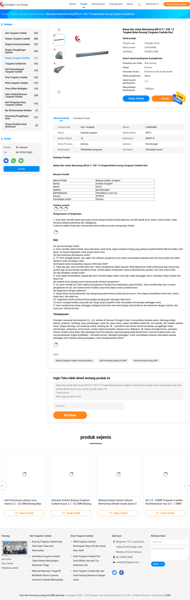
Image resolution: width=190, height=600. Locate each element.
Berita (4, 555)
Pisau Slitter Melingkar (21, 88)
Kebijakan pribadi (10, 568)
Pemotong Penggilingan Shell (21, 117)
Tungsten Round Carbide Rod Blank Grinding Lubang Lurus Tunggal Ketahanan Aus (118, 504)
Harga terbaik (136, 98)
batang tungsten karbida (21, 58)
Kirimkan (70, 415)
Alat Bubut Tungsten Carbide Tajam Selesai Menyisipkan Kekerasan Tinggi (46, 560)
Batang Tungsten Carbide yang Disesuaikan (74, 361)
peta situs (6, 559)
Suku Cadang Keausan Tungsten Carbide (21, 95)
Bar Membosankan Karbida (21, 110)
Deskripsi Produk (81, 118)
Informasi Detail (61, 118)
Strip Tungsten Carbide (21, 77)
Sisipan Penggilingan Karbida (21, 51)
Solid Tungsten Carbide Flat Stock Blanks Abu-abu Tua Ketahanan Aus (86, 560)
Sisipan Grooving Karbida (21, 44)
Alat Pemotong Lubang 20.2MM (113, 361)
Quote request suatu (177, 4)
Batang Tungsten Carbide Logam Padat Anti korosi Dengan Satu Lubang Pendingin (163, 504)
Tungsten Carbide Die (21, 63)
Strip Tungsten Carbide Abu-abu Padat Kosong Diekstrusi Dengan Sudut (89, 575)
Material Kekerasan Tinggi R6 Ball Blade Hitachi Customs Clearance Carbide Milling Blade (47, 575)
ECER (168, 595)
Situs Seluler (8, 563)
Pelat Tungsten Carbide (21, 83)
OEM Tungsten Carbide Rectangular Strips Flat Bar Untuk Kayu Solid (89, 546)
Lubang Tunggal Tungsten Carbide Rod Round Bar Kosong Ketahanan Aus (70, 504)
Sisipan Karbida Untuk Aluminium (21, 125)
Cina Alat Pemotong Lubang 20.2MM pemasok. (42, 595)
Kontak (21, 169)
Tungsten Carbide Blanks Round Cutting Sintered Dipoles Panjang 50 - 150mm (22, 504)
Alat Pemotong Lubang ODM (145, 361)
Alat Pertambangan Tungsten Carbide (21, 70)
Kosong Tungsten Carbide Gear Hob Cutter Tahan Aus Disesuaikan (47, 546)
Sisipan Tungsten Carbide (21, 38)
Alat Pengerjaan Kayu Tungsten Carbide (21, 103)
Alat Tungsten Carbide (21, 33)
